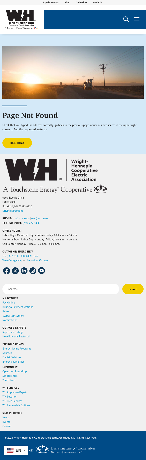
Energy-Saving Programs (16, 348)
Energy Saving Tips (13, 361)
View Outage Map (12, 260)
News (5, 417)
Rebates (7, 353)
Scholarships (10, 375)
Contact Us (98, 2)
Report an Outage (51, 2)
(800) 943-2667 (39, 218)
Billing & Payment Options (17, 307)
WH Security (9, 396)
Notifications (9, 320)
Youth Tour (9, 380)
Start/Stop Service (13, 315)
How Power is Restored (16, 336)
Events (6, 422)
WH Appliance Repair (14, 392)
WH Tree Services (12, 401)
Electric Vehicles (11, 357)
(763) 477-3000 (21, 218)
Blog (67, 2)
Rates (5, 311)
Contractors (81, 2)
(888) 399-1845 (29, 256)
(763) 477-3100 (10, 256)
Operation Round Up (14, 371)
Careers (6, 426)
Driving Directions (12, 210)
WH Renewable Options (16, 405)
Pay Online (8, 302)
